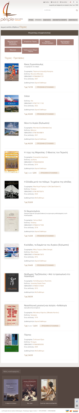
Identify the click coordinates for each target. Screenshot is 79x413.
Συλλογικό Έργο (38, 339)
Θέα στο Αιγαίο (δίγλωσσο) (36, 123)
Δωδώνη (34, 159)
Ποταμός (34, 342)
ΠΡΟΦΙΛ (31, 20)
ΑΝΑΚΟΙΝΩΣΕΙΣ (73, 20)
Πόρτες (27, 335)
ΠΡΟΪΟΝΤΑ (38, 20)
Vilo (32, 101)
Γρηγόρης (34, 315)
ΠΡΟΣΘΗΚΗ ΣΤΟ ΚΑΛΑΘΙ (45, 87)
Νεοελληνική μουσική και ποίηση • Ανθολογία (45, 305)
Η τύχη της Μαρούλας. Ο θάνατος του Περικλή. (46, 152)
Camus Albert (37, 220)
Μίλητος (33, 130)
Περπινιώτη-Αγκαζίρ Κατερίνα (43, 71)
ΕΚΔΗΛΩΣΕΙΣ (47, 20)
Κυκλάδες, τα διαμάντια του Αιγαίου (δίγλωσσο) (46, 245)
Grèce (27, 96)
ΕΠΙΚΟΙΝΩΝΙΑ (51, 411)
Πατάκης (33, 189)
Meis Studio (34, 252)
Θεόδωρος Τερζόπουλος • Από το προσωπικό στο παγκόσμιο (47, 275)
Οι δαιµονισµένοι (32, 211)
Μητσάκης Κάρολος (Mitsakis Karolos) (46, 312)
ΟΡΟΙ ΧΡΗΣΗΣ (42, 411)
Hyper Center (33, 411)
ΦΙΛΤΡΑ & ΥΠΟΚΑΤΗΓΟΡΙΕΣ (39, 33)
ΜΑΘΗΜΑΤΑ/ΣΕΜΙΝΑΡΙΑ (60, 20)
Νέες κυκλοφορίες (11, 371)
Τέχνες (23, 27)
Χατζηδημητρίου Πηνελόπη (42, 281)
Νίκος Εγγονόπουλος (33, 64)
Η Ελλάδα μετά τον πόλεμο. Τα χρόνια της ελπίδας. (48, 182)
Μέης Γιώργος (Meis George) (42, 249)
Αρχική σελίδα (6, 27)
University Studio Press (38, 283)
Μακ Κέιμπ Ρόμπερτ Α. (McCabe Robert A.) (47, 186)
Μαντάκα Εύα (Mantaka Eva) (42, 128)
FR (73, 2)
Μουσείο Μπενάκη (37, 74)
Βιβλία (15, 27)
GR (70, 2)
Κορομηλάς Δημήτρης (40, 157)
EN (77, 2)
